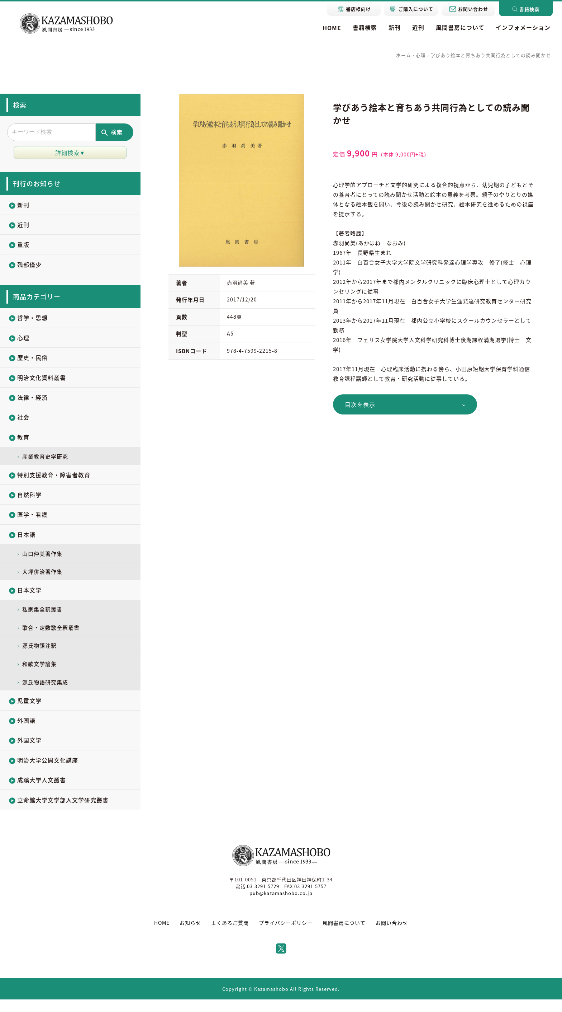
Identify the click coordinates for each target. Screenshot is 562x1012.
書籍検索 (364, 27)
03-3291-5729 (262, 899)
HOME (331, 27)
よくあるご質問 (230, 935)
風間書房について (459, 27)
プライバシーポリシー (286, 935)
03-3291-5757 (310, 899)
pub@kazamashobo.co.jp (281, 906)
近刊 (418, 27)
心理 (421, 55)
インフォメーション (523, 27)
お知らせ (190, 935)
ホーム (403, 55)
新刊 (394, 27)
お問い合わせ (392, 935)
